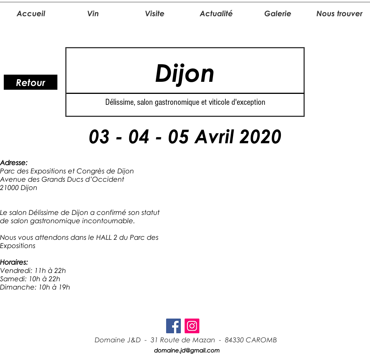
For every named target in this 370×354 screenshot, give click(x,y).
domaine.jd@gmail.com (187, 350)
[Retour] (30, 82)
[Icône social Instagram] (192, 326)
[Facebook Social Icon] (173, 326)
